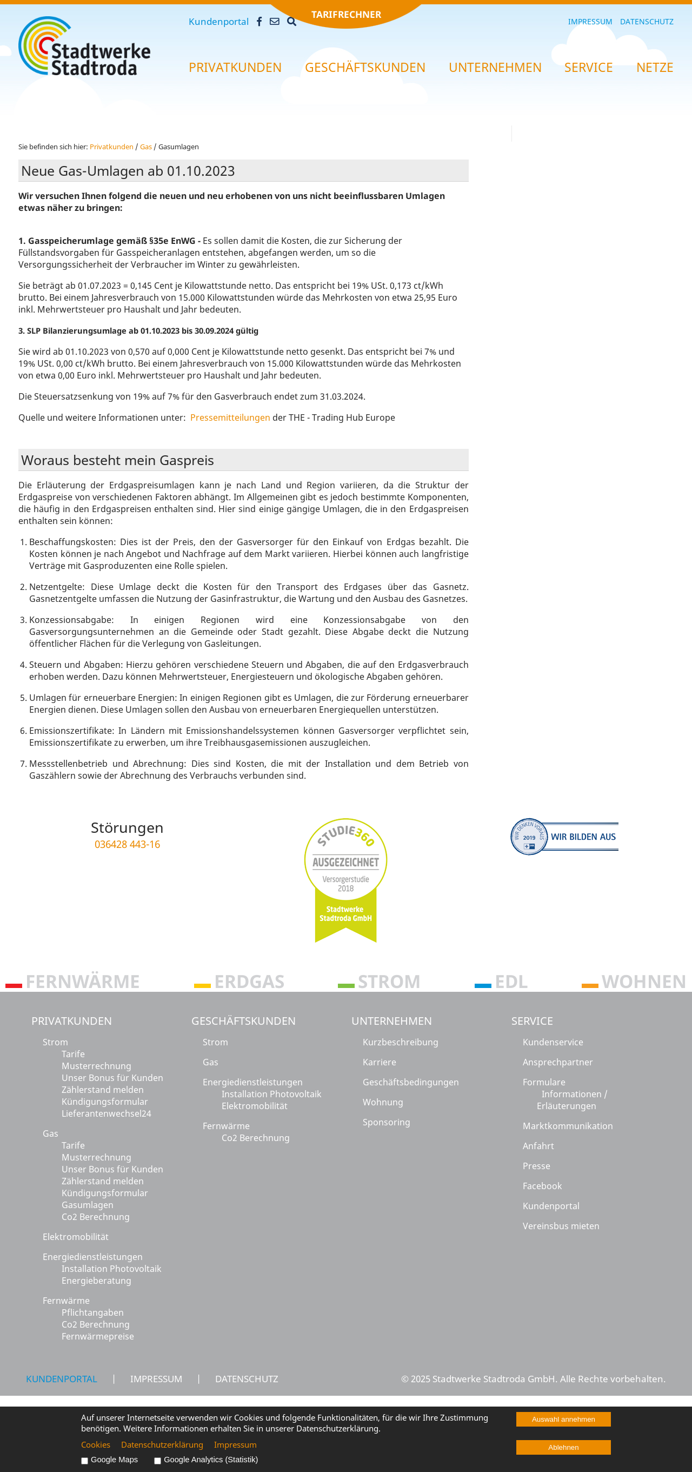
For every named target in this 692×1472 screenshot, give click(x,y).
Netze (655, 67)
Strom (55, 1042)
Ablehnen (563, 1447)
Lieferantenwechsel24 (106, 1113)
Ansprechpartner (558, 1062)
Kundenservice (553, 1042)
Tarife (73, 1054)
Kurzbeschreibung (400, 1042)
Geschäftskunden (243, 1020)
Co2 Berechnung (96, 1217)
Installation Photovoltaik (112, 1269)
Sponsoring (386, 1122)
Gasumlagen (88, 1205)
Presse (536, 1166)
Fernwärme (66, 1301)
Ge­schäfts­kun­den (365, 67)
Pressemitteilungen (231, 417)
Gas (146, 146)
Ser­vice (588, 67)
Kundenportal (219, 21)
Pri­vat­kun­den (235, 67)
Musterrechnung (96, 1066)
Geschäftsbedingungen (411, 1082)
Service (532, 1020)
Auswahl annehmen (563, 1419)
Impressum (590, 21)
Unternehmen (391, 1020)
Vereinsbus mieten (561, 1226)
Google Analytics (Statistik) (211, 1459)
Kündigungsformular (105, 1102)
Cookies (95, 1444)
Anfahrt (538, 1146)
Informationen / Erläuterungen (572, 1100)
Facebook (542, 1186)
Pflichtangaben (93, 1312)
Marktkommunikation (568, 1126)
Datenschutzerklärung (162, 1444)
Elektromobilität (76, 1237)
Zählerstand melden (103, 1090)
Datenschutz (647, 21)
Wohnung (383, 1102)
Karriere (379, 1062)
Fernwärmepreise (98, 1336)
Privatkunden (71, 1020)
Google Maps (114, 1459)
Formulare (544, 1082)
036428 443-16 (127, 844)
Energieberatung (96, 1281)
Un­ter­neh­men (495, 67)
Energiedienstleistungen (93, 1257)
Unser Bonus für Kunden (112, 1078)
